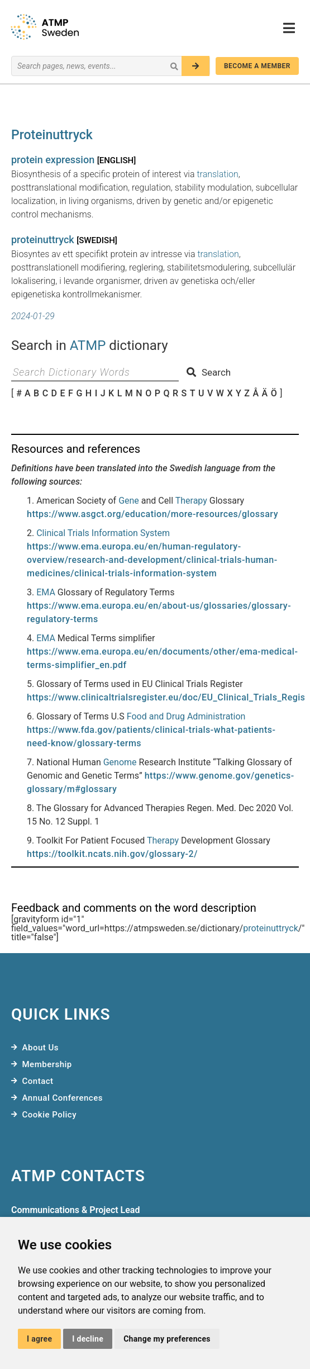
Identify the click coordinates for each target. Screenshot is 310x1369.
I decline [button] (87, 1338)
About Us (40, 1048)
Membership (47, 1064)
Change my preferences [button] (167, 1338)
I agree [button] (39, 1338)
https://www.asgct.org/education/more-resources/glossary (152, 514)
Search (209, 372)
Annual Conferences (62, 1098)
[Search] (195, 66)
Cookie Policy (49, 1115)
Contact (38, 1081)
